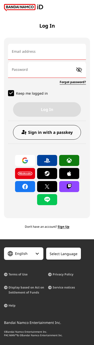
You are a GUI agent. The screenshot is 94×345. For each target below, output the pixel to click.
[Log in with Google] (25, 160)
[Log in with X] (47, 186)
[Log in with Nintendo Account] (25, 173)
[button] (79, 70)
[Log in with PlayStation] (47, 160)
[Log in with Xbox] (69, 160)
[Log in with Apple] (69, 173)
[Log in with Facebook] (25, 186)
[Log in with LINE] (47, 199)
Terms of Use (18, 274)
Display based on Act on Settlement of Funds (26, 290)
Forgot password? (73, 82)
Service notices (64, 287)
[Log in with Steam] (47, 173)
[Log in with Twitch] (69, 186)
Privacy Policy (63, 274)
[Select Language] (23, 253)
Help (12, 305)
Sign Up (63, 226)
